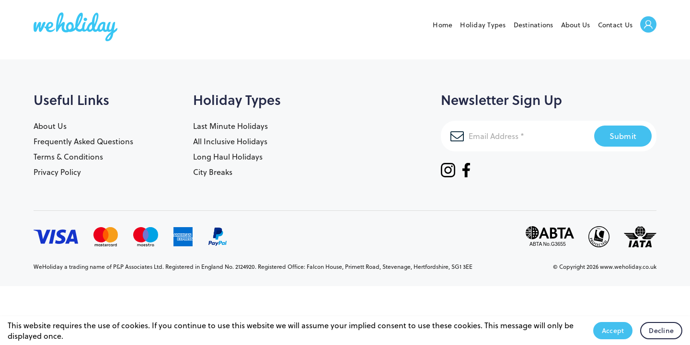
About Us (575, 25)
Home (442, 25)
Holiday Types (483, 25)
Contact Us (615, 25)
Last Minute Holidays (230, 126)
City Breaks (212, 172)
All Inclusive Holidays (230, 141)
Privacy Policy (57, 172)
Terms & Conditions (68, 156)
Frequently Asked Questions (83, 141)
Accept (613, 330)
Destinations (533, 25)
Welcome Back (648, 25)
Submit (623, 135)
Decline (661, 330)
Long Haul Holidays (228, 156)
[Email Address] (517, 136)
